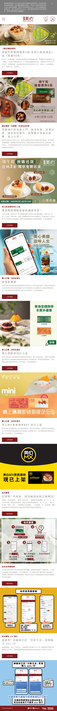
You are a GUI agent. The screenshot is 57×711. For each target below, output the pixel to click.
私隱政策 (21, 11)
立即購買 (10, 73)
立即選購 (10, 154)
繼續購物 (10, 514)
